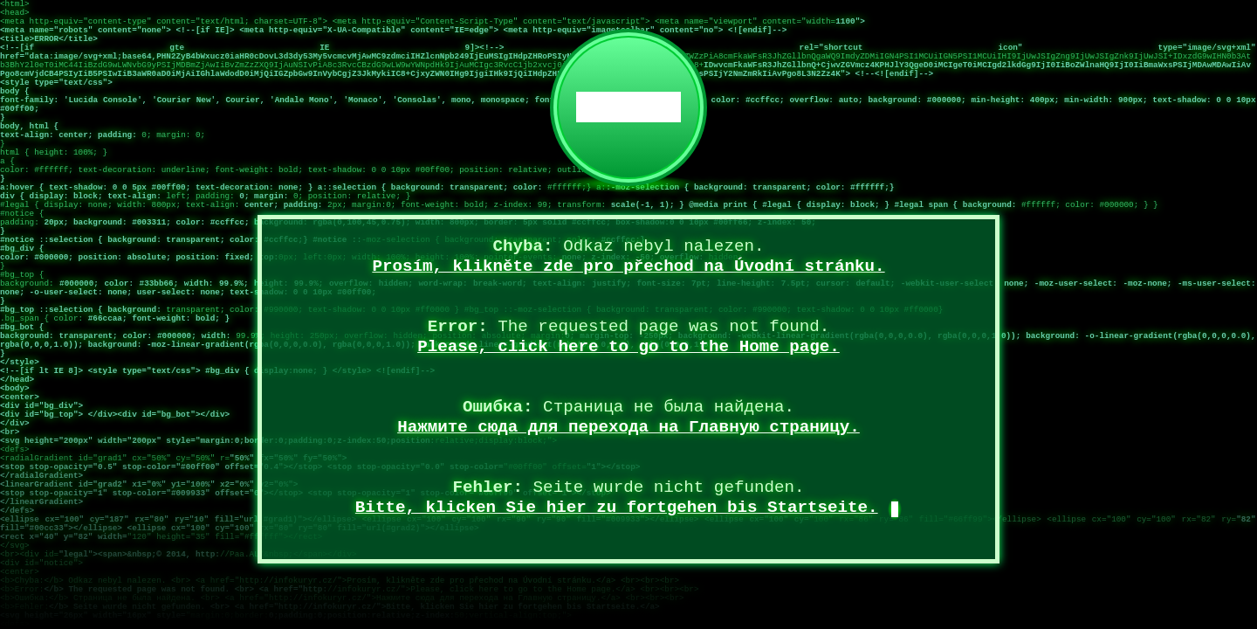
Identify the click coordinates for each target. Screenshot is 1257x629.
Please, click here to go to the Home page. (628, 346)
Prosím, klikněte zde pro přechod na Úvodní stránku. (628, 266)
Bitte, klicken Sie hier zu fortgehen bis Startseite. (616, 507)
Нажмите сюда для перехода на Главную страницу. (628, 427)
